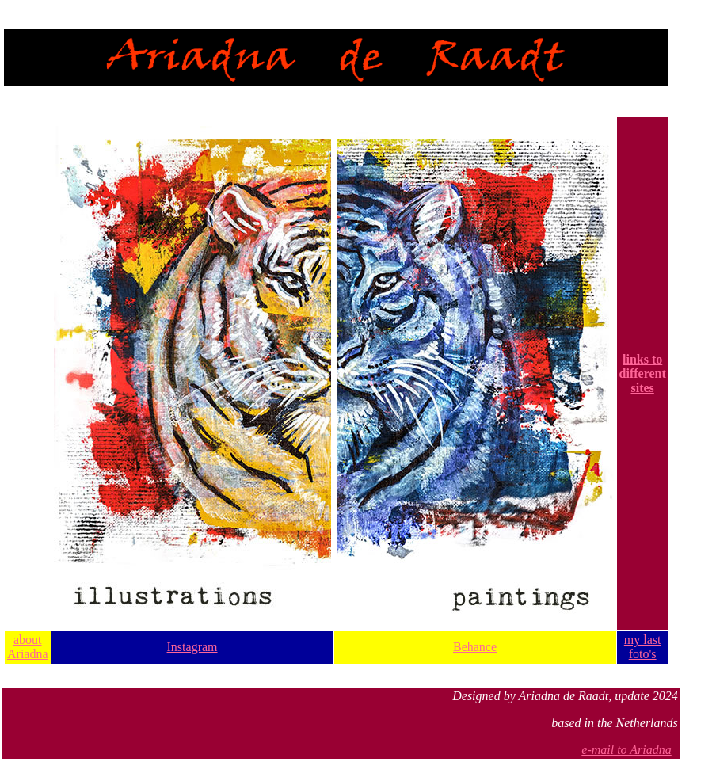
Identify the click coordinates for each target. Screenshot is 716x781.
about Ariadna (27, 647)
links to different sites (642, 373)
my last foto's (642, 647)
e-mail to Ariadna (626, 749)
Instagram (192, 646)
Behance (475, 646)
